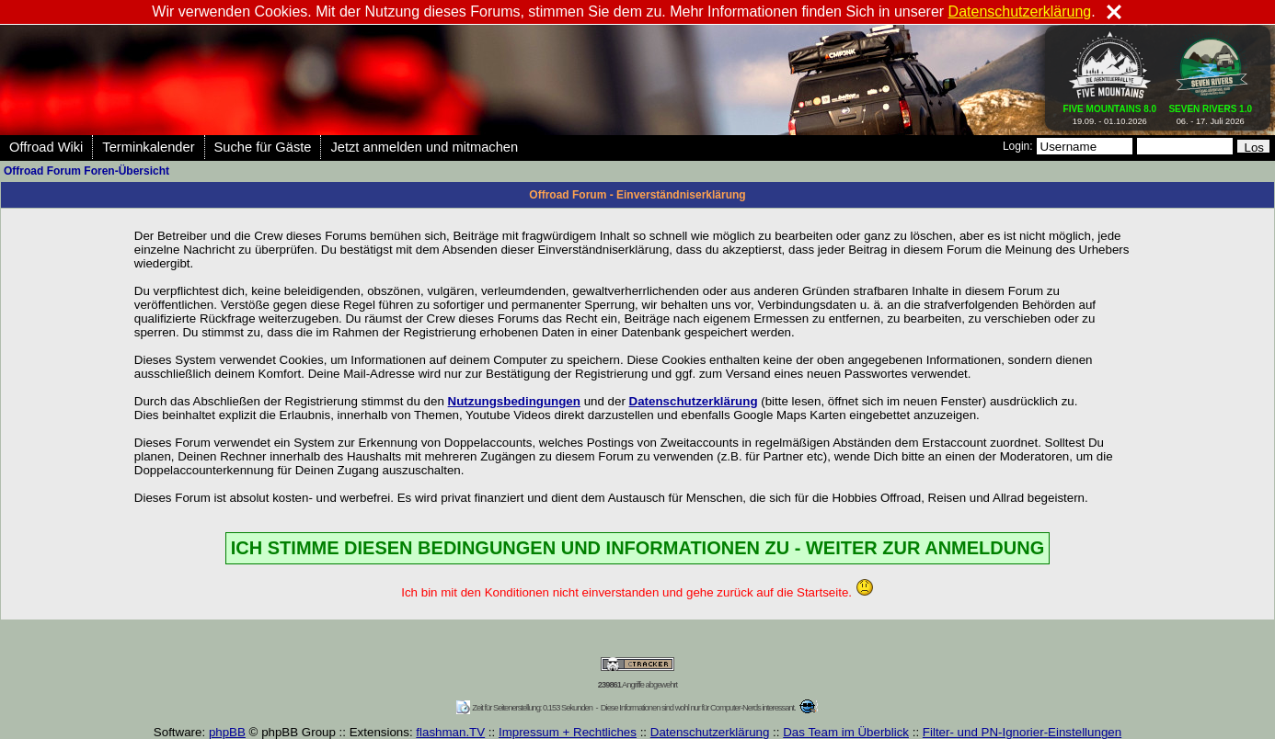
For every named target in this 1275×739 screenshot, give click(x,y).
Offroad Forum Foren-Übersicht (86, 171)
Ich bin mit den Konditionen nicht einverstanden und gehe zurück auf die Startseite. (637, 592)
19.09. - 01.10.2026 (1110, 111)
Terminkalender (148, 147)
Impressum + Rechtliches (568, 732)
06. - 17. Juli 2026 (1210, 111)
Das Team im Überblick (846, 732)
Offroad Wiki (46, 147)
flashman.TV (450, 732)
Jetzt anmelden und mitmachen (424, 147)
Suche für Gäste (263, 147)
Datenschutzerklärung (710, 732)
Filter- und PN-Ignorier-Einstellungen (1022, 732)
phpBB (227, 732)
